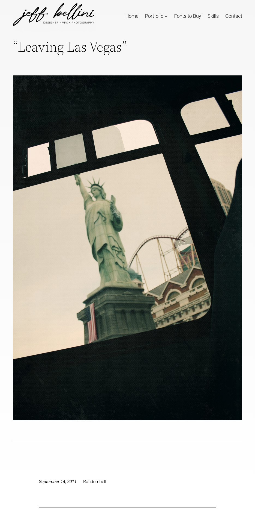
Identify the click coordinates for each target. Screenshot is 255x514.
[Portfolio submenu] (166, 15)
